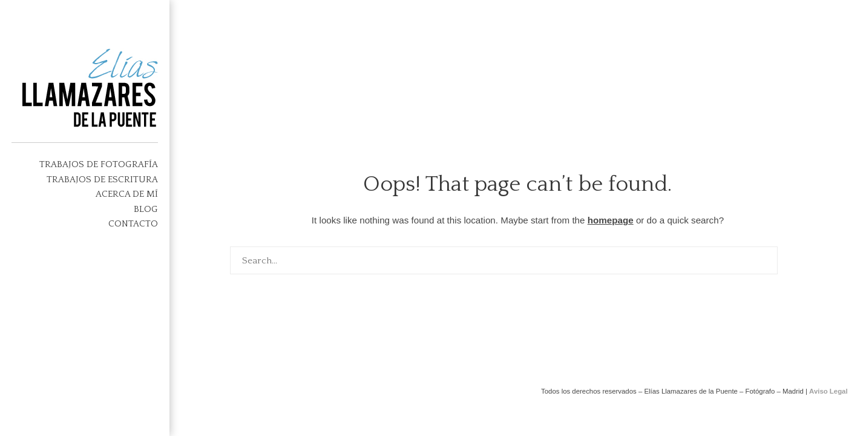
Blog (146, 209)
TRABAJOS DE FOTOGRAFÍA (98, 164)
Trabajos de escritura (102, 179)
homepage (611, 220)
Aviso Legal (828, 391)
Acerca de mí (127, 194)
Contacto (133, 224)
